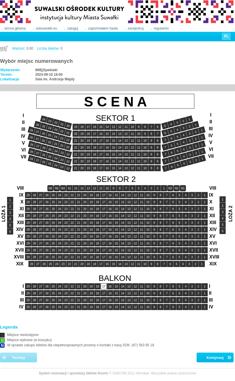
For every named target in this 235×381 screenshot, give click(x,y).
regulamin (161, 28)
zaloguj (72, 28)
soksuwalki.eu (46, 28)
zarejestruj (136, 28)
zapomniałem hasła (102, 28)
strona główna (15, 28)
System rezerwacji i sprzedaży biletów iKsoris (73, 373)
